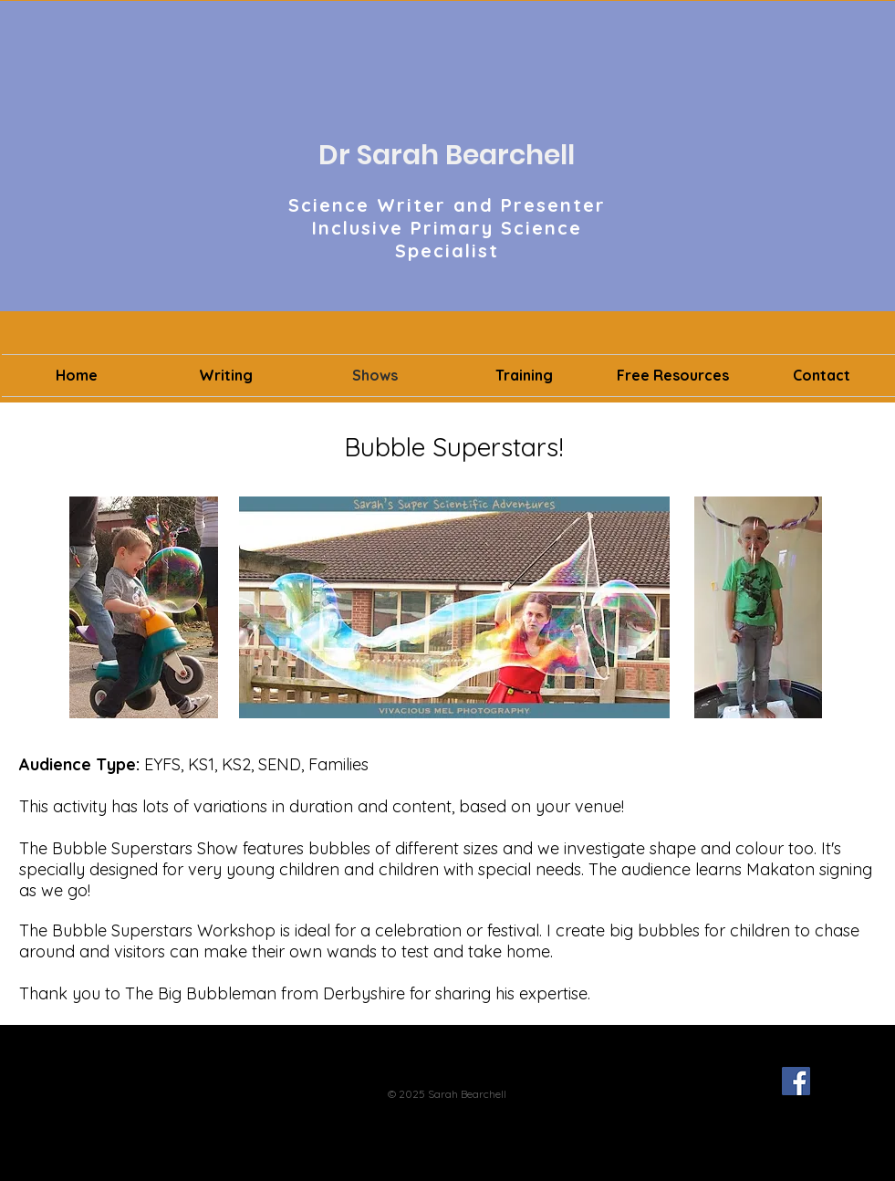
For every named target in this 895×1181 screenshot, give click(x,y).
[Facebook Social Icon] (796, 1081)
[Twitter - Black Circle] (761, 1081)
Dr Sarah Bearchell (446, 155)
